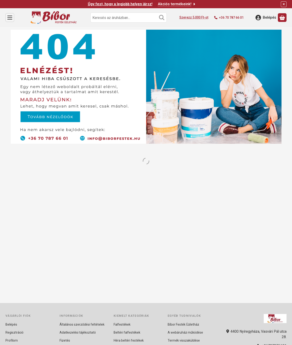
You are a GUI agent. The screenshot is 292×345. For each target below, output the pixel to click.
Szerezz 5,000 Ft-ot (193, 17)
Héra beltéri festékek (129, 340)
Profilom (11, 340)
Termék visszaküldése (184, 340)
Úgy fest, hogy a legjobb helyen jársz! (120, 4)
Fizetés (65, 340)
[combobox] (128, 18)
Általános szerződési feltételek (82, 324)
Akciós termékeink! (177, 4)
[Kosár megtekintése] (282, 17)
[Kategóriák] (9, 17)
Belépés (11, 324)
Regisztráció (14, 332)
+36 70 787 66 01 (231, 17)
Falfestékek (122, 324)
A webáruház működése (185, 332)
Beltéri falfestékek (127, 332)
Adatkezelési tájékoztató (78, 332)
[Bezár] (284, 4)
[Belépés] (266, 17)
